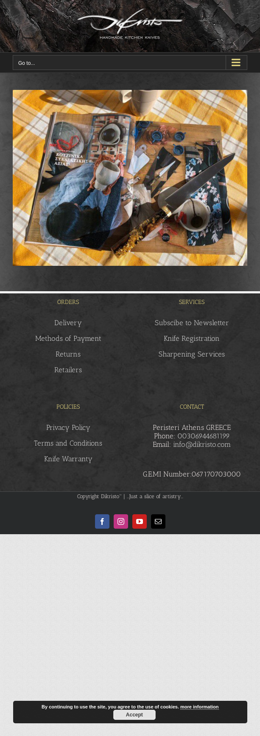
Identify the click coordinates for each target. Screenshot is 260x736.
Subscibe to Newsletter (192, 322)
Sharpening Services (192, 354)
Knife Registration (192, 338)
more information (199, 706)
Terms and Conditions (68, 443)
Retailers (68, 369)
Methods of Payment (68, 338)
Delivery (68, 322)
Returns (68, 354)
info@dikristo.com (202, 444)
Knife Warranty (68, 458)
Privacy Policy (68, 427)
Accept (134, 715)
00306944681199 (203, 436)
